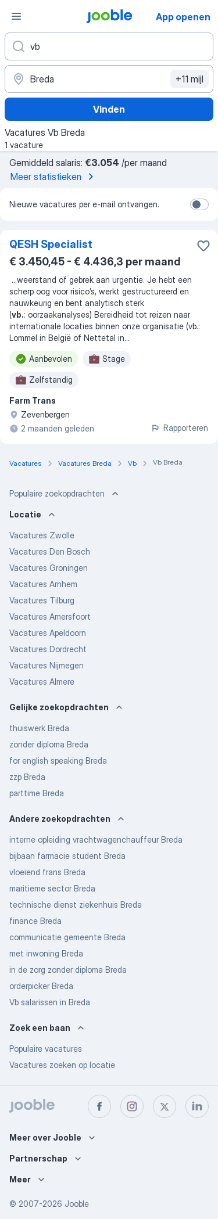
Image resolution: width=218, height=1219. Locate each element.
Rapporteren (179, 428)
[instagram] (132, 1106)
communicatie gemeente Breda (67, 937)
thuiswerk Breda (39, 728)
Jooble (77, 1204)
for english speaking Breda (58, 760)
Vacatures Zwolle (41, 535)
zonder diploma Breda (48, 744)
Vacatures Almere (41, 681)
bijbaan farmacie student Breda (67, 856)
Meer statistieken (54, 177)
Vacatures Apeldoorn (47, 633)
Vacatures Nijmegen (46, 665)
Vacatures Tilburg (41, 600)
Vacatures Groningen (48, 568)
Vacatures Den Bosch (49, 551)
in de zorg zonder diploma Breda (68, 970)
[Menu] (16, 16)
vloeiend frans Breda (47, 872)
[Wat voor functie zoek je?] (109, 46)
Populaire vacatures (45, 1048)
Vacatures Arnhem (43, 584)
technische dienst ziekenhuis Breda (75, 904)
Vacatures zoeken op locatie (62, 1065)
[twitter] (164, 1106)
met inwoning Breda (46, 953)
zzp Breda (27, 777)
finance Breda (35, 921)
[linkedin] (197, 1106)
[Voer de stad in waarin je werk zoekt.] (109, 79)
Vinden (109, 109)
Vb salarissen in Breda (49, 1002)
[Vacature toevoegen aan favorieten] (203, 245)
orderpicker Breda (41, 986)
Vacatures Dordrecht (48, 649)
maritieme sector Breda (52, 888)
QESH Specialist (50, 244)
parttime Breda (36, 793)
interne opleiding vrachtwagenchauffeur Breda (96, 839)
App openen (183, 17)
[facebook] (99, 1106)
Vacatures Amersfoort (50, 616)
